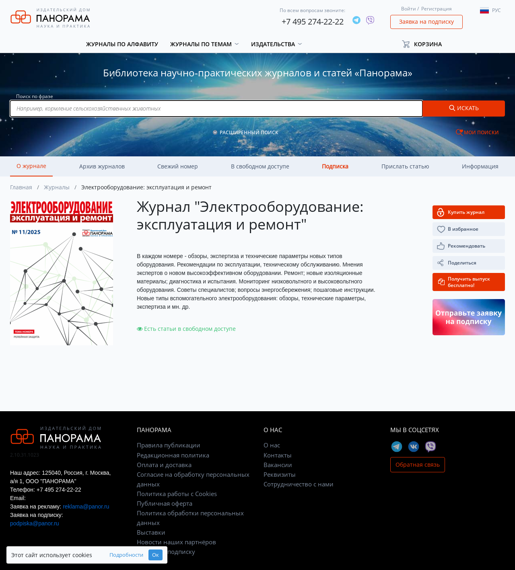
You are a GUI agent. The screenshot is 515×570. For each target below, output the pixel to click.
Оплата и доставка (164, 465)
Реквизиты (280, 474)
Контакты (278, 455)
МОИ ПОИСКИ (481, 132)
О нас (272, 445)
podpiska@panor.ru (34, 523)
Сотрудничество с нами (299, 484)
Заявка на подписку (426, 21)
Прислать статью (405, 166)
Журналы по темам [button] (201, 44)
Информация (480, 166)
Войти (408, 8)
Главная (21, 187)
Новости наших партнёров (176, 542)
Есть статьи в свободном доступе (186, 328)
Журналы (57, 187)
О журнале (31, 166)
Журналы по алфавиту (122, 44)
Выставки (151, 532)
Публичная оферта (164, 503)
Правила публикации (168, 445)
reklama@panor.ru (86, 506)
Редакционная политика (173, 455)
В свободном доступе (260, 166)
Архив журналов (102, 166)
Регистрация (436, 8)
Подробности (126, 555)
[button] (425, 44)
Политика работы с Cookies (177, 494)
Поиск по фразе (34, 96)
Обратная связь (418, 464)
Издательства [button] (273, 44)
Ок (155, 555)
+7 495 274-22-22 (313, 21)
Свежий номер (177, 166)
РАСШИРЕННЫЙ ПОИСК (249, 132)
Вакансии (278, 465)
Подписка (335, 166)
